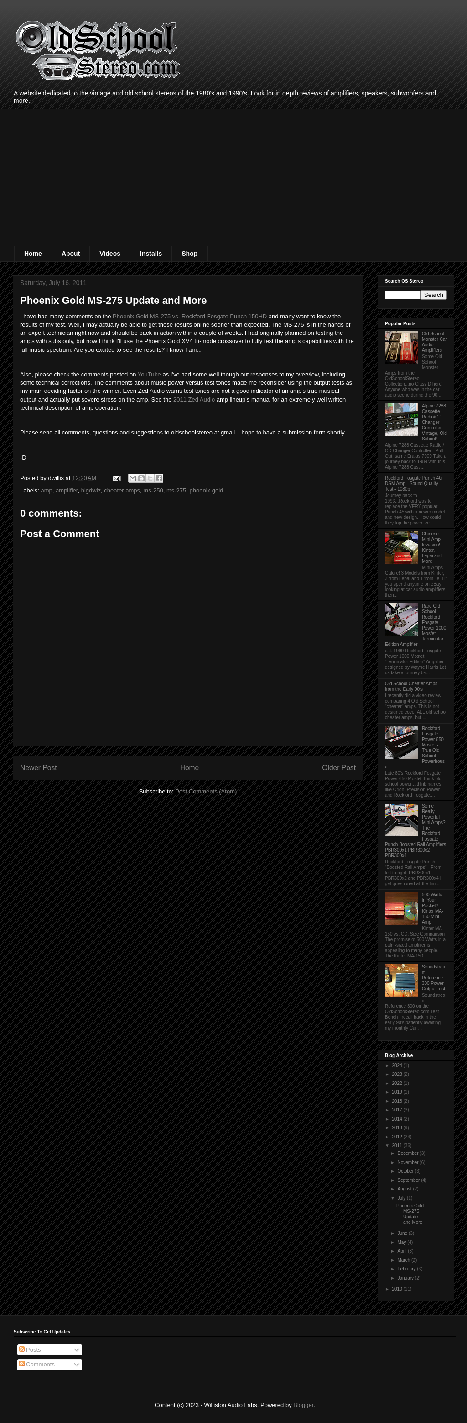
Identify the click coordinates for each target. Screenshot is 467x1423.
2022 (397, 1083)
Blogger (303, 1405)
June (402, 1233)
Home (33, 253)
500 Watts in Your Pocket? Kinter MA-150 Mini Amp (432, 908)
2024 (397, 1065)
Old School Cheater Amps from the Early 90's (411, 686)
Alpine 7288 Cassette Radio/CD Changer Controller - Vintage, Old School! (434, 422)
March (404, 1260)
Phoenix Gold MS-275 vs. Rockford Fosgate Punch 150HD (190, 316)
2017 (397, 1109)
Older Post (339, 768)
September (409, 1180)
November (408, 1162)
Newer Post (38, 768)
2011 (397, 1145)
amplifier (67, 490)
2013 (397, 1127)
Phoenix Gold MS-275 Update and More (410, 1214)
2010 (397, 1288)
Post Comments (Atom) (206, 791)
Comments (37, 1364)
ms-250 (153, 490)
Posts (30, 1349)
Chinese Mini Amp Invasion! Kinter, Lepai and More (432, 547)
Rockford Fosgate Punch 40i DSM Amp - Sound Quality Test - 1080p (413, 484)
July (402, 1198)
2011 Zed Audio (194, 399)
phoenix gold (206, 490)
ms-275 (176, 490)
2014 (397, 1118)
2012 (397, 1136)
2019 (397, 1092)
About (71, 253)
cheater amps (122, 490)
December (408, 1153)
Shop (189, 253)
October (406, 1171)
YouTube (149, 374)
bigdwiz (91, 490)
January (406, 1277)
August (405, 1188)
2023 (397, 1074)
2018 (397, 1101)
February (407, 1268)
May (402, 1242)
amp (46, 490)
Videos (109, 253)
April (402, 1251)
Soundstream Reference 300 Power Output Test (433, 977)
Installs (151, 253)
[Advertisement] (233, 177)
